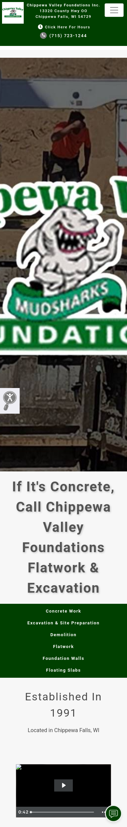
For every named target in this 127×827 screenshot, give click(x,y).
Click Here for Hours (63, 27)
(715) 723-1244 (63, 35)
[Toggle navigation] (114, 10)
